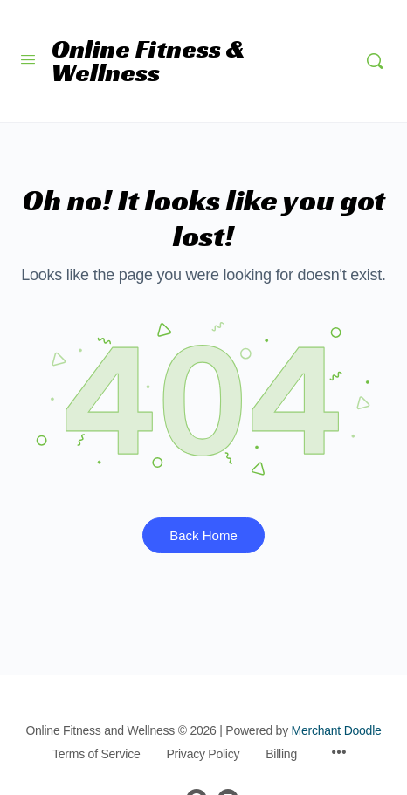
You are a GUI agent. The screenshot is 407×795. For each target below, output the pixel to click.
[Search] (374, 61)
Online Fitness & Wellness (148, 61)
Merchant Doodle (337, 730)
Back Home (203, 535)
